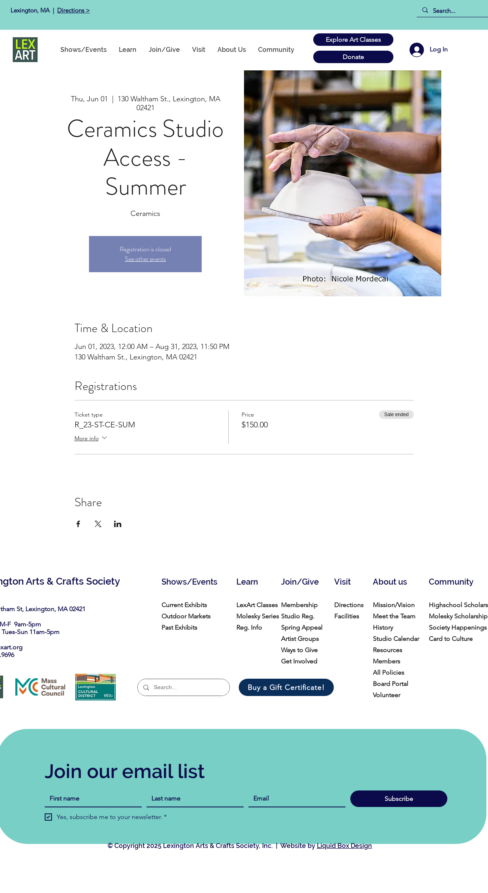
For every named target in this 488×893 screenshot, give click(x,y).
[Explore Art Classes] (353, 39)
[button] (276, 50)
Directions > (73, 10)
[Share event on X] (98, 524)
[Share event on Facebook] (78, 524)
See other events (145, 258)
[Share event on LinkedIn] (118, 524)
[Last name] (193, 798)
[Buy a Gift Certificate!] (286, 687)
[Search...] (455, 10)
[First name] (91, 798)
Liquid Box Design (344, 846)
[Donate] (353, 57)
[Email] (294, 798)
